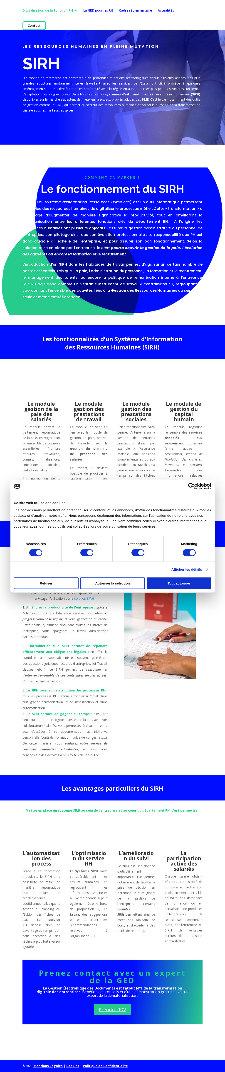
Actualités (166, 11)
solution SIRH (84, 598)
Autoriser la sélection (112, 583)
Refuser (46, 583)
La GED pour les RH (98, 11)
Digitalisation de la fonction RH (47, 11)
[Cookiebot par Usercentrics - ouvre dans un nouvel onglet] (191, 486)
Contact (34, 26)
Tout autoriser (179, 583)
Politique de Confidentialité (105, 1066)
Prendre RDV (112, 1010)
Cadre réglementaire (135, 11)
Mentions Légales (48, 1066)
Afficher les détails (186, 569)
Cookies (72, 1066)
